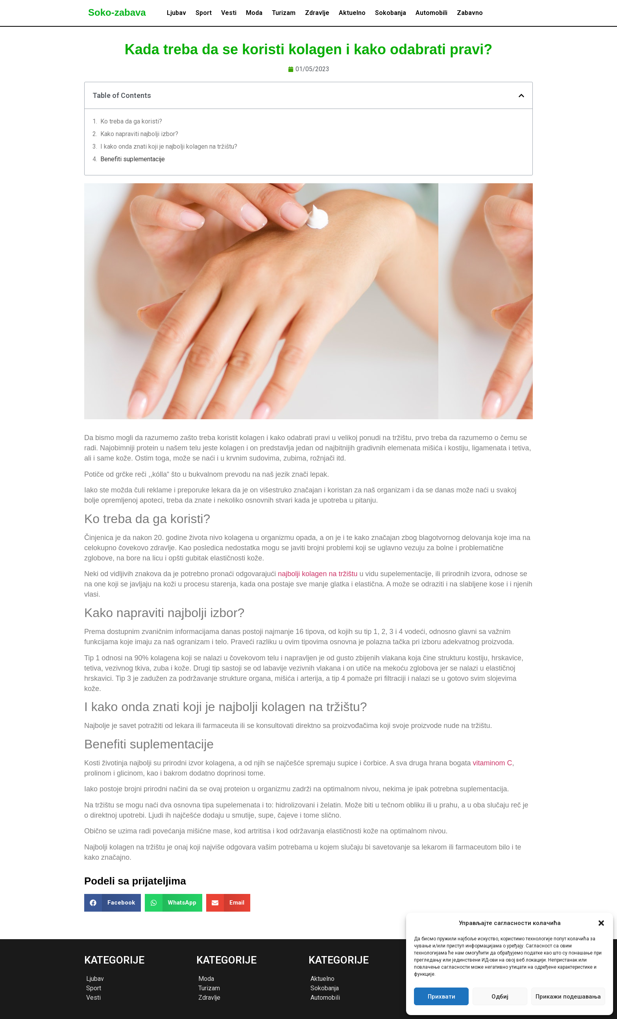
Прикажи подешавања (568, 996)
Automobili (431, 13)
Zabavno (470, 13)
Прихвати (441, 996)
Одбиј (499, 996)
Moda (254, 13)
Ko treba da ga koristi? (131, 121)
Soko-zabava (117, 12)
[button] (601, 923)
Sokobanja (390, 13)
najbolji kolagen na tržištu (317, 574)
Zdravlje (317, 13)
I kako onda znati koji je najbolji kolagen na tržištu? (168, 146)
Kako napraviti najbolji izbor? (139, 134)
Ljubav (176, 13)
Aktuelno (352, 13)
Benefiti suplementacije (132, 159)
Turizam (284, 13)
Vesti (228, 13)
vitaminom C (492, 763)
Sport (204, 13)
